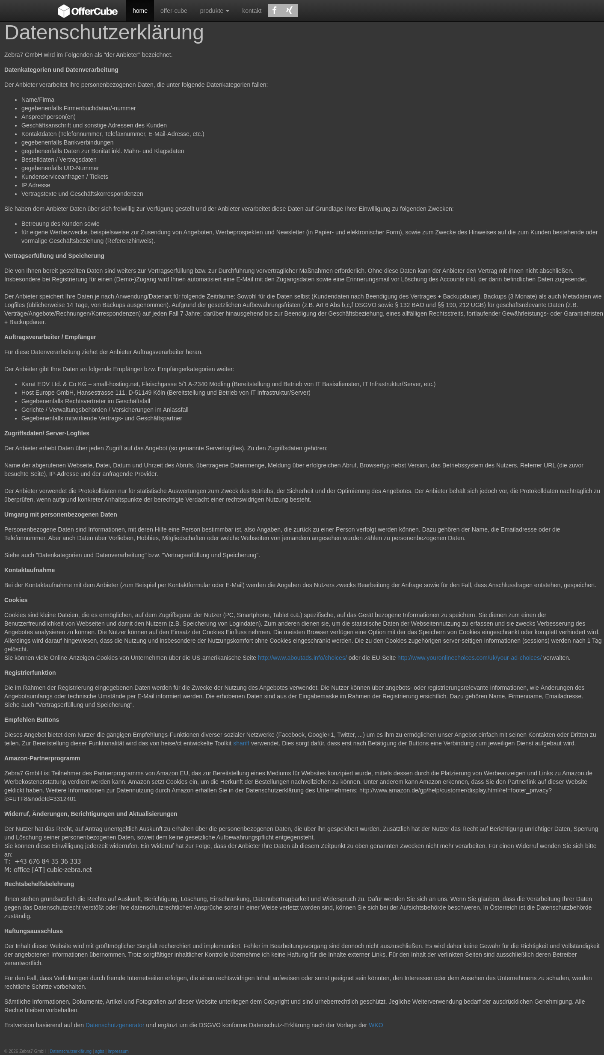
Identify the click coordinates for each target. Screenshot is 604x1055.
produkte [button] (214, 10)
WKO (376, 1025)
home (140, 10)
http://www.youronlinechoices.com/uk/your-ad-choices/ (470, 657)
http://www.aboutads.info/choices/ (302, 657)
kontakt (251, 10)
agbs (99, 1051)
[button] (275, 10)
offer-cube (173, 10)
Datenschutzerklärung (71, 1051)
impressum (118, 1051)
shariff (241, 743)
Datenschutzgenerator (115, 1025)
